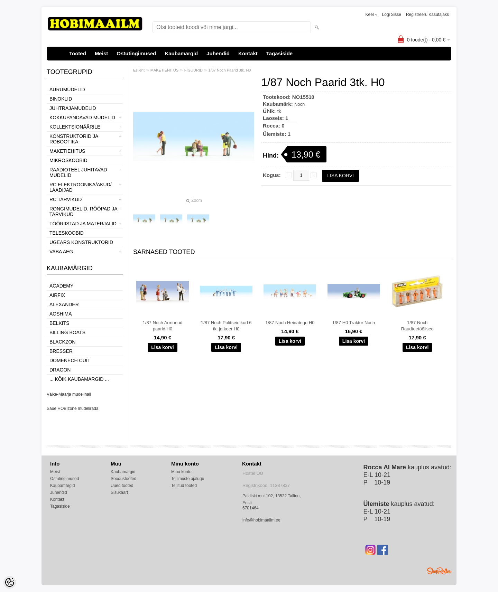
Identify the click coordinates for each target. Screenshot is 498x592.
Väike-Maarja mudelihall (69, 394)
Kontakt (248, 53)
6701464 (250, 508)
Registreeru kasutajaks (427, 14)
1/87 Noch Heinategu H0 (289, 322)
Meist (101, 53)
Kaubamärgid (181, 53)
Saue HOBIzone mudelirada (72, 408)
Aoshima (60, 314)
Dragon (60, 370)
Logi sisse (391, 14)
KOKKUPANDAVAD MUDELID (82, 117)
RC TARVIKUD (65, 199)
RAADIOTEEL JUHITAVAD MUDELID (78, 172)
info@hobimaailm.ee (261, 520)
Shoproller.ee (439, 570)
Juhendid (218, 53)
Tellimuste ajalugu (187, 478)
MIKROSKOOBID (68, 160)
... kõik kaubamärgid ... (79, 379)
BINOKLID (60, 99)
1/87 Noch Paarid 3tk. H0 (230, 70)
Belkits (59, 323)
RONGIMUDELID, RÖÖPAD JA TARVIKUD (83, 211)
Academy (61, 286)
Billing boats (67, 332)
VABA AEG (61, 251)
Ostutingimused (136, 53)
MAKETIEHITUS (67, 151)
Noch (299, 104)
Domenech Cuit (69, 360)
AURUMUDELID (67, 89)
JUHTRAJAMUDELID (72, 108)
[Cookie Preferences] (9, 582)
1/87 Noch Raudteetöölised (417, 325)
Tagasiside (279, 53)
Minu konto (181, 471)
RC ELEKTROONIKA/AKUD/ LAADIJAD (80, 187)
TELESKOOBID (66, 233)
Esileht (139, 70)
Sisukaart (119, 492)
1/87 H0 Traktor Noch (353, 322)
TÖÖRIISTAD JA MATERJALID (83, 223)
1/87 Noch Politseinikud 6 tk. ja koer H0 (226, 325)
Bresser (61, 351)
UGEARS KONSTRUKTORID (81, 242)
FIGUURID (193, 70)
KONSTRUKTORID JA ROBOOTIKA (73, 138)
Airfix (57, 295)
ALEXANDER (64, 304)
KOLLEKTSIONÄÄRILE (74, 127)
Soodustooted (123, 478)
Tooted (77, 53)
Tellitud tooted (184, 485)
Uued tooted (122, 485)
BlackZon (62, 342)
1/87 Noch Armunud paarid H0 (163, 325)
